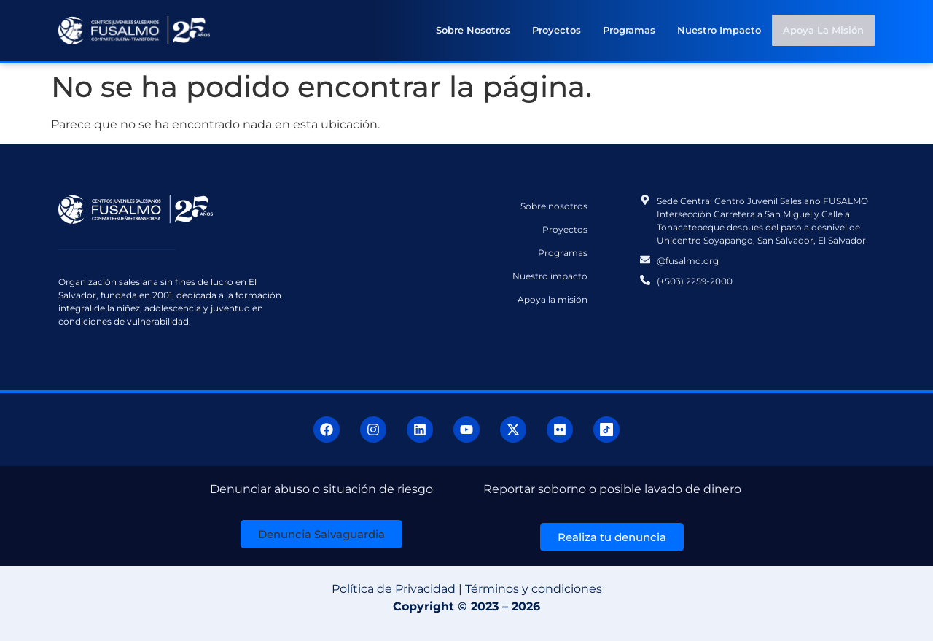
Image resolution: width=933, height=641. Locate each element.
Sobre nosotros (474, 30)
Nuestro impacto (720, 30)
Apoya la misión (824, 30)
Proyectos (557, 30)
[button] (321, 534)
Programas (630, 30)
